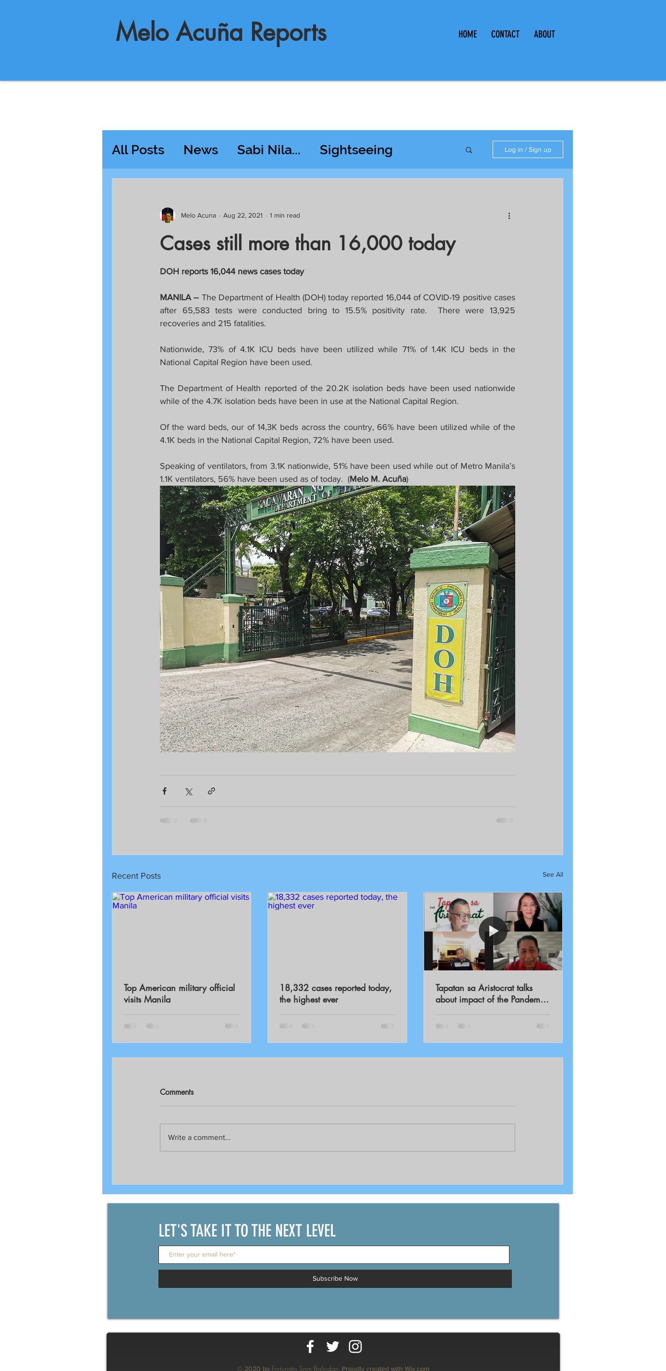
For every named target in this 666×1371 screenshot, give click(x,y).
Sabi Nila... (269, 149)
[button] (468, 149)
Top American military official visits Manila (179, 993)
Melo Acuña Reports (221, 32)
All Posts (138, 149)
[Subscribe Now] (335, 1279)
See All (553, 874)
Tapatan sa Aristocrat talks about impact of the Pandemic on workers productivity (491, 993)
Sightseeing (356, 149)
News (200, 149)
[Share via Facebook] (164, 791)
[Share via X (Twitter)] (188, 791)
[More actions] (509, 215)
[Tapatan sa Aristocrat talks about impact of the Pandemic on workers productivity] (493, 931)
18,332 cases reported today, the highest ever (335, 993)
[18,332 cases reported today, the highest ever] (337, 931)
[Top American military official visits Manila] (181, 931)
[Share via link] (211, 791)
